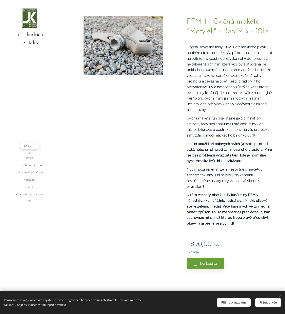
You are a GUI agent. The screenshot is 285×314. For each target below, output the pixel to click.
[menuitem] (29, 158)
